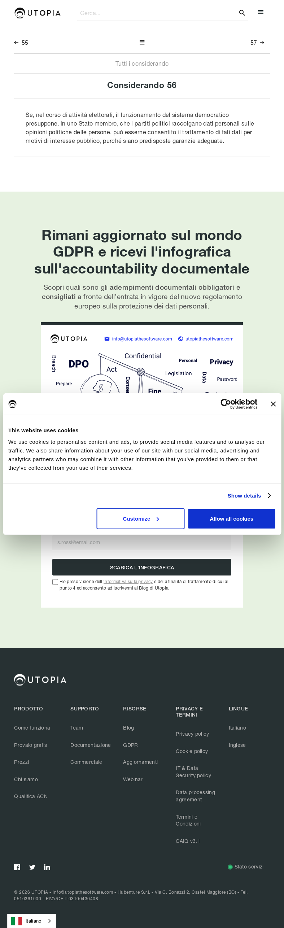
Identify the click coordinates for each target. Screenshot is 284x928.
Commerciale (86, 762)
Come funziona (32, 728)
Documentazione (90, 745)
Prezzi (21, 762)
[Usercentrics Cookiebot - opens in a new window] (225, 404)
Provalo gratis (30, 745)
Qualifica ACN (31, 796)
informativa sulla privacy (128, 581)
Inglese (237, 745)
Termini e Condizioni (188, 820)
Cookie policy (192, 751)
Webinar (133, 779)
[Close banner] (273, 404)
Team (76, 728)
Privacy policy (192, 734)
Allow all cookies (231, 518)
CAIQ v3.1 (188, 841)
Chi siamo (26, 779)
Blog (128, 728)
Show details (244, 496)
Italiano (237, 728)
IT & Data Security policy (193, 771)
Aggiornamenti (140, 762)
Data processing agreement (195, 795)
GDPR (130, 745)
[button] (261, 13)
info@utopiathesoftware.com (83, 892)
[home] (37, 13)
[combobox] (31, 921)
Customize (141, 518)
